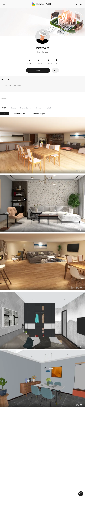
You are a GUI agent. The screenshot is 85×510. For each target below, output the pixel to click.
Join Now (79, 4)
